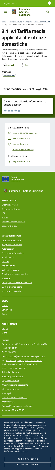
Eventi (4, 332)
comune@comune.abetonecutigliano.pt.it (26, 356)
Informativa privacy (10, 389)
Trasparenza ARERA (42, 21)
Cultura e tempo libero (12, 286)
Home (4, 21)
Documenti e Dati (9, 225)
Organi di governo (10, 204)
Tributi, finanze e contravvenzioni (17, 282)
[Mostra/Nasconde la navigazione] (5, 11)
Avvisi (4, 314)
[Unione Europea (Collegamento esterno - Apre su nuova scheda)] (27, 179)
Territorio (28, 21)
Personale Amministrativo (13, 221)
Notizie (5, 305)
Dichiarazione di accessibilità (14, 397)
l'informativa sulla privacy (15, 451)
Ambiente (6, 278)
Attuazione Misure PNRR (13, 410)
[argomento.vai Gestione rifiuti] (9, 75)
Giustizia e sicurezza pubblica (15, 274)
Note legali (6, 393)
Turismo (5, 261)
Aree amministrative (11, 209)
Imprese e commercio (11, 291)
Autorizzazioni (8, 248)
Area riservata (8, 401)
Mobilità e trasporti (10, 269)
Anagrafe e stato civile (12, 244)
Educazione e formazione (13, 253)
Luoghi (5, 328)
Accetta (27, 464)
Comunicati (7, 309)
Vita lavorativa (8, 265)
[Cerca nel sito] (48, 12)
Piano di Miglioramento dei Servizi (17, 405)
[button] (10, 3)
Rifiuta (27, 459)
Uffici (4, 213)
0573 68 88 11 (12, 347)
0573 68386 (10, 352)
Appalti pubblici (8, 257)
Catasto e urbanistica (11, 240)
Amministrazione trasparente (15, 384)
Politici (5, 217)
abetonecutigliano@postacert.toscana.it (24, 360)
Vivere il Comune (15, 21)
